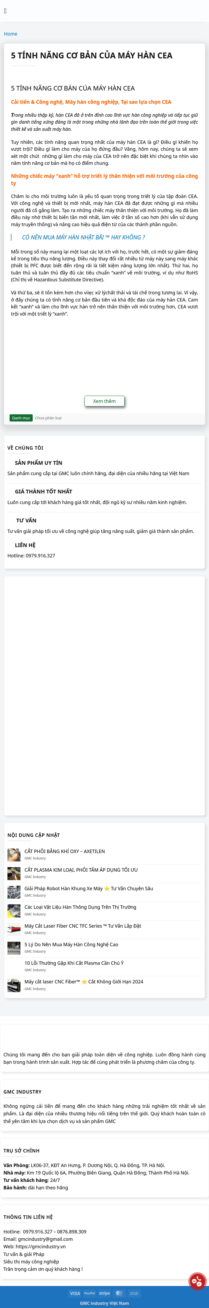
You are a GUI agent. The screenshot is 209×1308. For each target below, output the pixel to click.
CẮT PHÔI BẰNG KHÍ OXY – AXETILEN (64, 851)
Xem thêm (104, 401)
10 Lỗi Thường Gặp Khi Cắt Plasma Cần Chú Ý (73, 963)
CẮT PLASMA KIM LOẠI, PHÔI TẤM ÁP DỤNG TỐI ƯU (81, 870)
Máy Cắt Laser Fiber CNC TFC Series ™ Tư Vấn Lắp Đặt (82, 926)
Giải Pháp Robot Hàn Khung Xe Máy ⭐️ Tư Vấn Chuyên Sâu (88, 888)
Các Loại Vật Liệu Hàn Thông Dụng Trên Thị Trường (80, 907)
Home (10, 34)
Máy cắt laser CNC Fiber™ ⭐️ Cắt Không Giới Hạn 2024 (83, 981)
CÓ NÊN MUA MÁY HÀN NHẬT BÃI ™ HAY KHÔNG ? (83, 237)
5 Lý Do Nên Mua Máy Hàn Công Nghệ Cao (71, 944)
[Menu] (7, 11)
